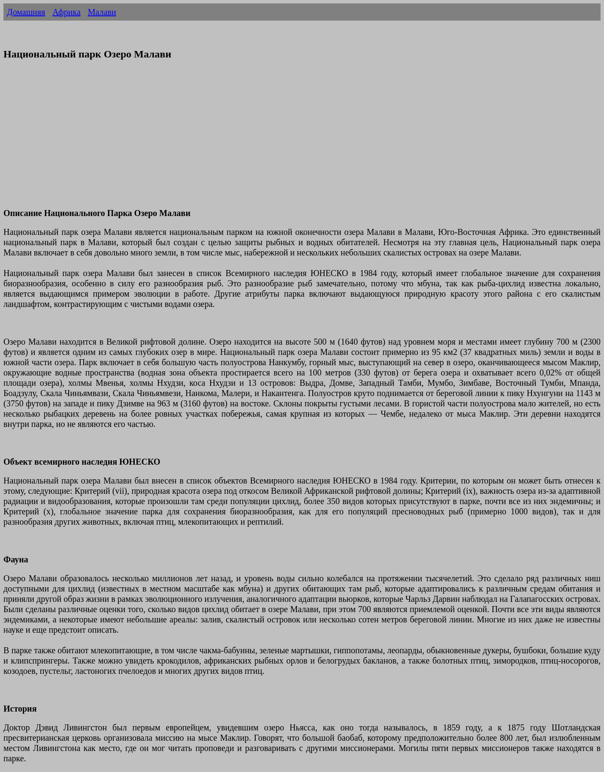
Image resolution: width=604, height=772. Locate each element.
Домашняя (26, 12)
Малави (102, 12)
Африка (66, 12)
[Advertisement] (260, 139)
